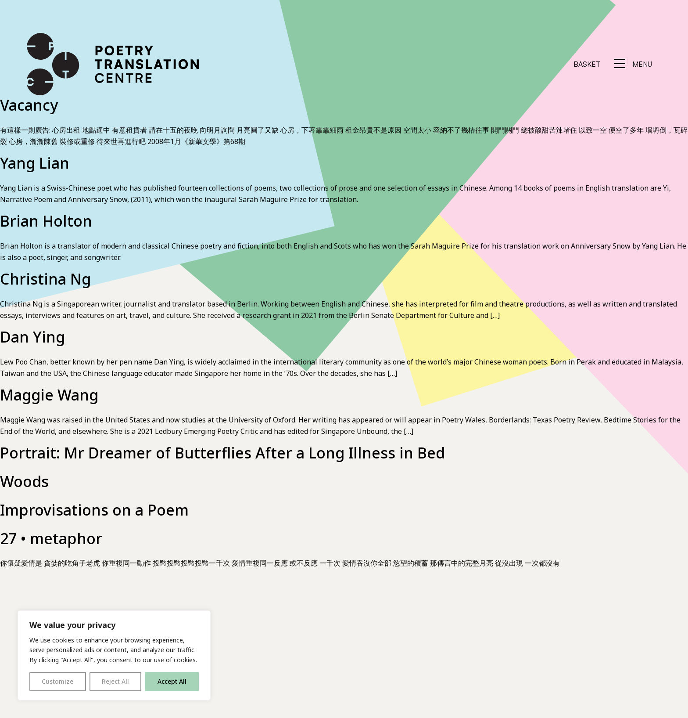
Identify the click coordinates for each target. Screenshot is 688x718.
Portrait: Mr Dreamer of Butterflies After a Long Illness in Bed (222, 453)
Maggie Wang (49, 395)
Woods (24, 481)
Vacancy (29, 105)
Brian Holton (46, 221)
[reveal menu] (633, 64)
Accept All (172, 681)
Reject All (115, 681)
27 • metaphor (51, 538)
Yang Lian (34, 163)
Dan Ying (32, 337)
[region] (114, 655)
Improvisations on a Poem (94, 510)
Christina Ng (45, 279)
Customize (57, 681)
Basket (586, 64)
